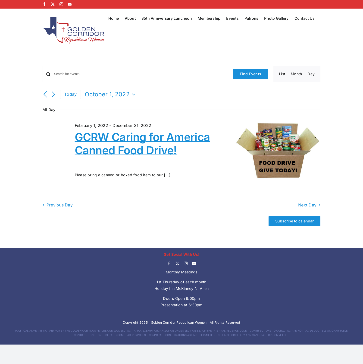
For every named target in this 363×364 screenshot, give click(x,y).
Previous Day (60, 205)
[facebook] (169, 263)
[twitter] (177, 263)
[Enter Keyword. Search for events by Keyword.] (141, 74)
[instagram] (186, 263)
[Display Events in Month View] (296, 74)
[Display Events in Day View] (311, 74)
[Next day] (53, 95)
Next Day (307, 205)
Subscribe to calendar (294, 221)
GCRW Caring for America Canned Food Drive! (142, 143)
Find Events (250, 74)
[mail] (194, 263)
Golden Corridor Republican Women (179, 322)
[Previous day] (45, 95)
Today (70, 94)
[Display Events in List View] (282, 74)
